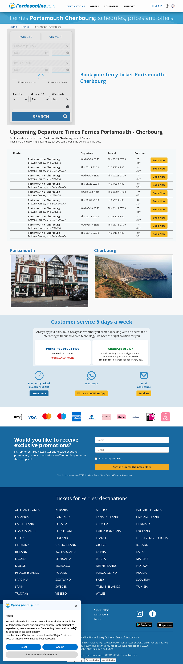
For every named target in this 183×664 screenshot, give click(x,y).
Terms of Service (120, 475)
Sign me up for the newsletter (132, 467)
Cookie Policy (108, 660)
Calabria (22, 517)
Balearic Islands (149, 510)
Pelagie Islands (27, 573)
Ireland (21, 552)
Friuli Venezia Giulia (152, 538)
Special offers (101, 610)
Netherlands (106, 566)
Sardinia (21, 580)
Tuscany (21, 593)
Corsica (61, 524)
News (97, 619)
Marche (142, 559)
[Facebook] (152, 613)
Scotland (63, 580)
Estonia (21, 538)
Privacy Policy (104, 637)
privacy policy (115, 458)
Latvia (101, 552)
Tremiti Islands (108, 586)
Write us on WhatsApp (91, 393)
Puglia (141, 573)
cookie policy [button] (32, 631)
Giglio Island (65, 545)
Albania (61, 510)
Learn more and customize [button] (41, 654)
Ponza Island (106, 573)
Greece (101, 545)
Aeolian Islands (27, 510)
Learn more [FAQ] (39, 393)
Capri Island (24, 524)
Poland (61, 573)
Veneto (61, 593)
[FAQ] (39, 377)
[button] (129, 6)
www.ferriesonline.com (32, 6)
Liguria (20, 559)
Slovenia (143, 580)
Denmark (143, 524)
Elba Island (64, 531)
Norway (142, 566)
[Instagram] (141, 613)
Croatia (102, 524)
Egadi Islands (25, 531)
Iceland (142, 545)
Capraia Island (147, 517)
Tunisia (142, 586)
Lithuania (63, 559)
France (101, 538)
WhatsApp (91, 383)
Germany (22, 545)
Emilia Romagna (108, 531)
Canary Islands (108, 517)
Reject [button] (23, 647)
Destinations (101, 614)
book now (159, 160)
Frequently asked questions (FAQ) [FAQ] (39, 385)
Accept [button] (60, 647)
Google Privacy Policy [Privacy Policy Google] (102, 475)
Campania (62, 517)
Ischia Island (65, 552)
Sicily (100, 580)
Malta (101, 559)
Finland (61, 538)
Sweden (61, 586)
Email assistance (144, 385)
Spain (19, 586)
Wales (100, 593)
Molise (20, 566)
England (143, 531)
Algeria (102, 510)
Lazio (140, 552)
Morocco (62, 566)
